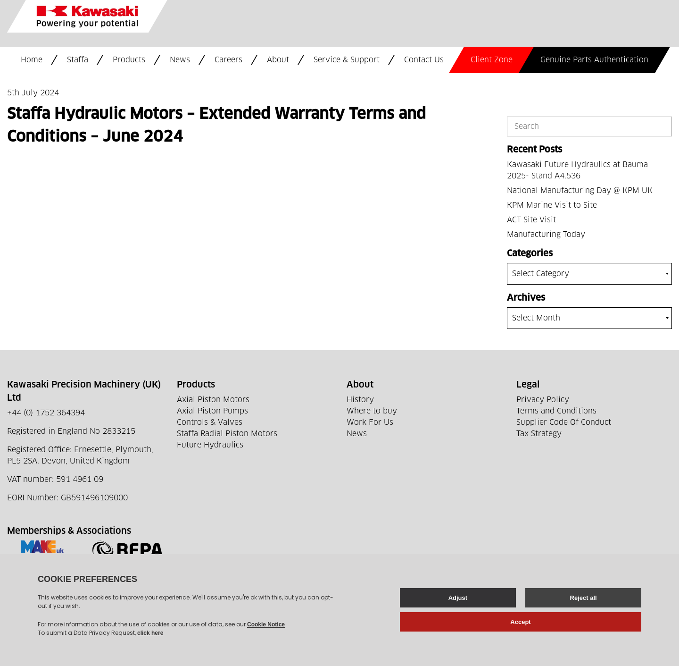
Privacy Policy (542, 400)
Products (129, 60)
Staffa (77, 60)
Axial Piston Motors (213, 400)
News (180, 60)
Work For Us (370, 422)
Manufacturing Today (546, 234)
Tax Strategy (539, 434)
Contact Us (424, 60)
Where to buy (372, 411)
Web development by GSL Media (251, 646)
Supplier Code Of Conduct (563, 422)
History (360, 400)
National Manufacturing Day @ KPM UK (580, 190)
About (278, 60)
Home (31, 60)
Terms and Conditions (556, 411)
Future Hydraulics (210, 445)
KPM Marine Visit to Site (552, 205)
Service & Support (347, 60)
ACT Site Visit (531, 220)
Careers (228, 60)
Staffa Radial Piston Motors (227, 434)
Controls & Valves (209, 422)
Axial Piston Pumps (212, 411)
